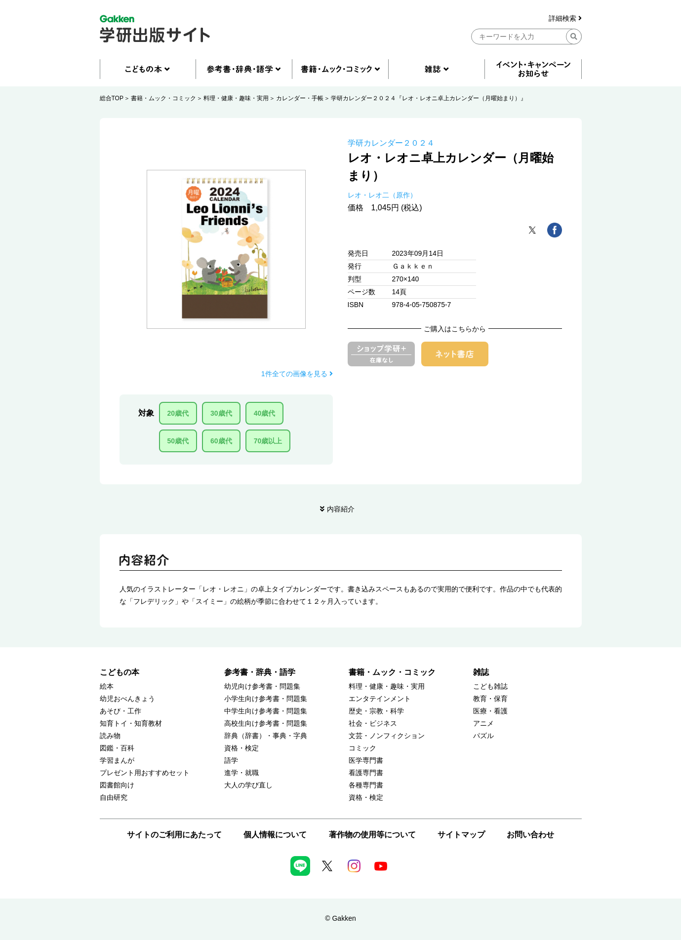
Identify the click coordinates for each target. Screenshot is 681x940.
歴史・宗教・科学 (376, 711)
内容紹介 (341, 509)
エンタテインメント (380, 699)
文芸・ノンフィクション (387, 736)
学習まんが (117, 760)
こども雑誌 (490, 686)
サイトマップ (461, 834)
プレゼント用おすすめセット (145, 773)
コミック (362, 748)
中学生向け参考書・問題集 (265, 711)
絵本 (107, 686)
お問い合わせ (530, 834)
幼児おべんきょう (127, 699)
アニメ (483, 723)
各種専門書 (366, 785)
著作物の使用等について (372, 834)
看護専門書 (366, 773)
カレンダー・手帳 (299, 98)
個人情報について (275, 834)
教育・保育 (490, 699)
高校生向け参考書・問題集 (265, 723)
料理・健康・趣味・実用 (236, 98)
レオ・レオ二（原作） (382, 195)
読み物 (110, 736)
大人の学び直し (248, 785)
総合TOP (111, 98)
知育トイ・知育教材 (131, 723)
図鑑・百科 (117, 748)
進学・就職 (241, 773)
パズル (483, 736)
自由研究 (113, 797)
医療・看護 (490, 711)
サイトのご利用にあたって (174, 834)
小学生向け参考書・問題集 (265, 699)
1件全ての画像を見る (297, 374)
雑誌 (481, 672)
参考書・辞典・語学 (259, 672)
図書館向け (117, 785)
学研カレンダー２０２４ (391, 143)
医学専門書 (366, 760)
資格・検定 (241, 748)
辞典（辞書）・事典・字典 (265, 736)
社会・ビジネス (373, 723)
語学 (231, 760)
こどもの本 (119, 672)
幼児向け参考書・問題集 (262, 686)
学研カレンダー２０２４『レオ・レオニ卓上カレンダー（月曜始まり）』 (428, 98)
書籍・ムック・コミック (163, 98)
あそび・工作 (120, 711)
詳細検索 (565, 18)
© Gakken (340, 918)
